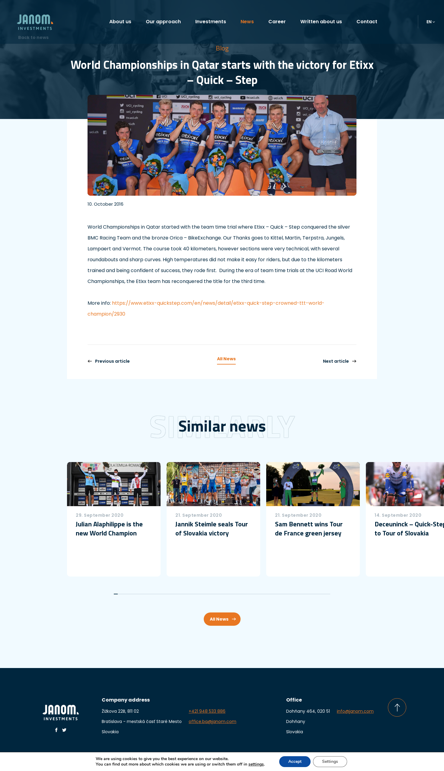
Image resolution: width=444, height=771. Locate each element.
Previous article (109, 361)
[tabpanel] (114, 519)
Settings (333, 761)
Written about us (321, 21)
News (247, 21)
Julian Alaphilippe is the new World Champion (109, 528)
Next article (339, 361)
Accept (297, 761)
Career (277, 21)
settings (258, 764)
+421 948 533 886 (207, 711)
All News (226, 359)
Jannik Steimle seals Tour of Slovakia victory (211, 528)
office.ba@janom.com (212, 721)
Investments (210, 21)
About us (120, 21)
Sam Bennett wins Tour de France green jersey (309, 528)
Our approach (163, 21)
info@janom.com (355, 711)
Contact (366, 21)
